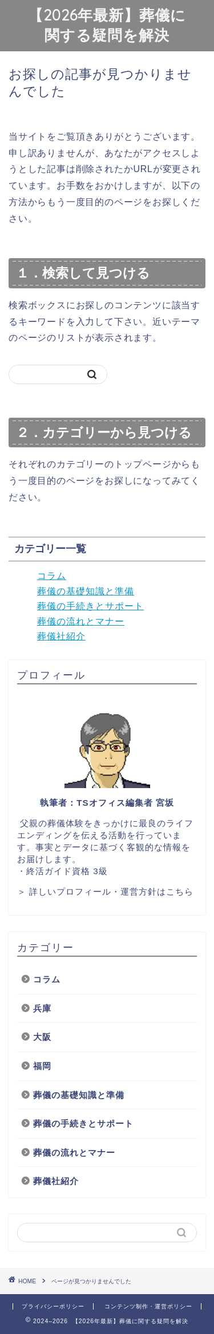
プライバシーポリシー (53, 1306)
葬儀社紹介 (61, 636)
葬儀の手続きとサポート (90, 606)
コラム (51, 576)
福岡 (42, 1066)
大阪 (42, 1037)
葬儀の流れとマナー (80, 621)
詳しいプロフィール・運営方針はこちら (111, 891)
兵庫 (42, 1008)
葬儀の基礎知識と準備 (85, 591)
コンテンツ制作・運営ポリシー (148, 1306)
